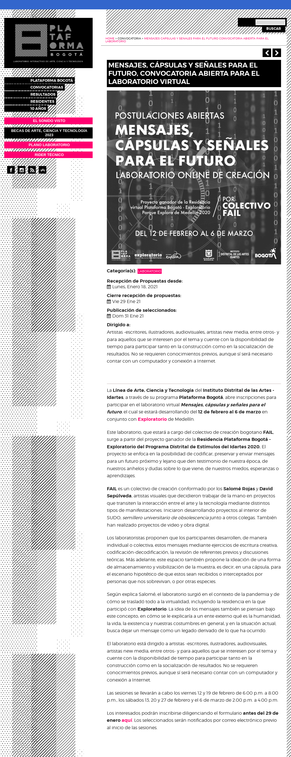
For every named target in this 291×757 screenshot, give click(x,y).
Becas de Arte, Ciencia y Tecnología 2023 (49, 130)
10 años (43, 106)
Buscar (273, 28)
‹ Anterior (267, 53)
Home (110, 38)
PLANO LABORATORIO (49, 142)
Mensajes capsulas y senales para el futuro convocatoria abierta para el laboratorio (187, 40)
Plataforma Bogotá (57, 80)
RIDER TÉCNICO (49, 152)
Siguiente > (277, 53)
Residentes (47, 99)
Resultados (48, 93)
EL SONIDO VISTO (49, 118)
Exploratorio (152, 419)
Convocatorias (52, 86)
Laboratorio (149, 271)
